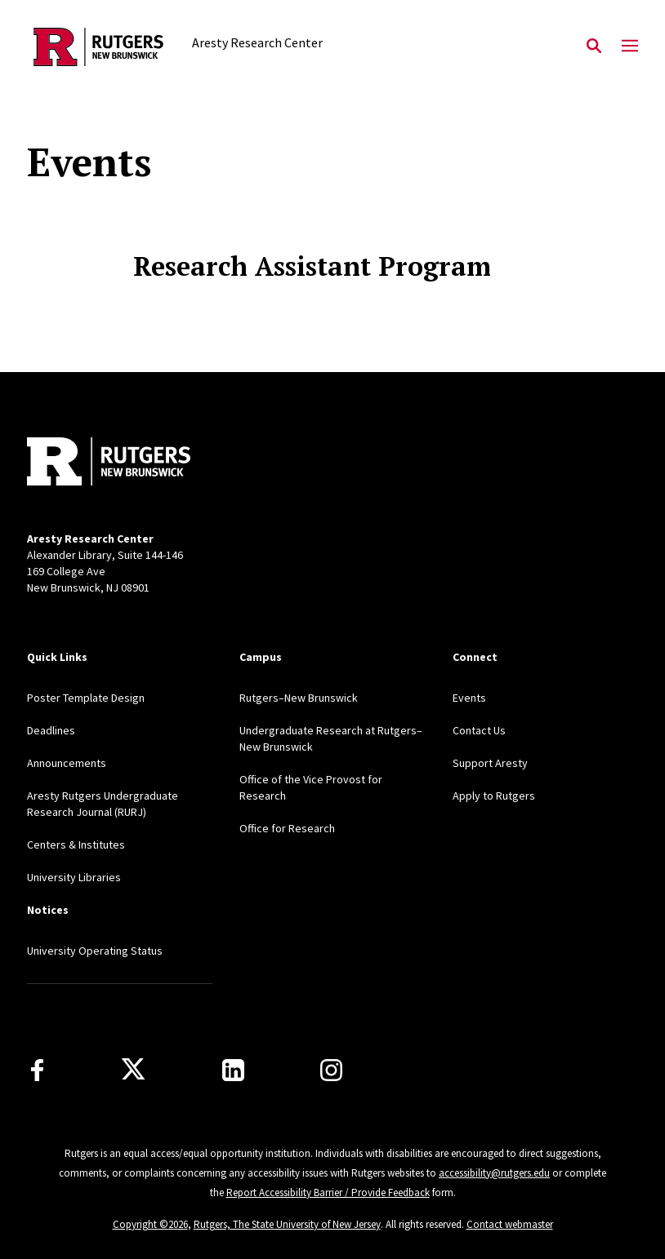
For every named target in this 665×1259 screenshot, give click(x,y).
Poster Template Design (86, 697)
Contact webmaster (509, 1224)
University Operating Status (95, 950)
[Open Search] (594, 46)
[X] (133, 1070)
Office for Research (287, 828)
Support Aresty (490, 763)
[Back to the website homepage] (98, 47)
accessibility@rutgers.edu (494, 1173)
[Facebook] (37, 1070)
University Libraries (74, 877)
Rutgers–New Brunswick (298, 697)
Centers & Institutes (76, 844)
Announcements (66, 763)
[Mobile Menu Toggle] (630, 46)
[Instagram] (331, 1070)
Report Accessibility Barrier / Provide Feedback (328, 1192)
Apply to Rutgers (494, 795)
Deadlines (51, 730)
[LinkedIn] (233, 1070)
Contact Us (479, 730)
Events (469, 697)
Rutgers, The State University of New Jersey (287, 1224)
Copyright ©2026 (150, 1224)
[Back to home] (135, 463)
